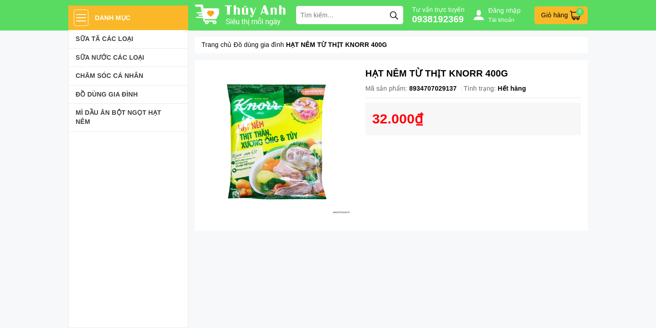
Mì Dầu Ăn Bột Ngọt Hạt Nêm (118, 117)
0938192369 (438, 19)
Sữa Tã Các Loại (104, 38)
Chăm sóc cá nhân (110, 75)
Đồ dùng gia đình (107, 94)
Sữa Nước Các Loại (110, 57)
